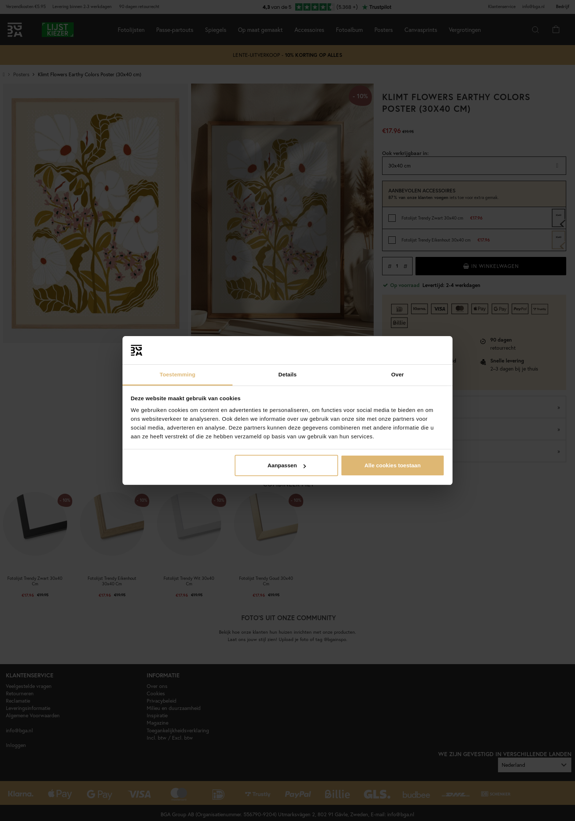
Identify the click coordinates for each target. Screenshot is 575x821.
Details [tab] (287, 374)
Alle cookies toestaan (393, 465)
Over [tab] (397, 374)
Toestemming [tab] (177, 374)
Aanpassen (287, 465)
